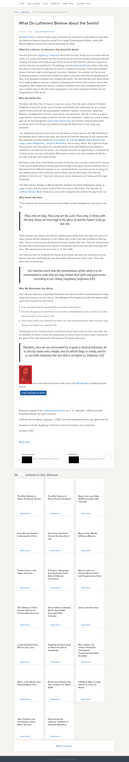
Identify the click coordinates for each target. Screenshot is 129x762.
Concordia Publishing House (45, 32)
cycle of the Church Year (59, 120)
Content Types (83, 4)
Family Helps (68, 4)
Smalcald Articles (81, 65)
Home (22, 4)
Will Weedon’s (83, 383)
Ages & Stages (33, 4)
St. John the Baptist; (76, 140)
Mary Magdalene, (36, 143)
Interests (55, 4)
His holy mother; (58, 140)
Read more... (25, 442)
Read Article (25, 513)
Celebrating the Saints (54, 410)
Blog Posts (25, 12)
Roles (45, 4)
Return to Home (64, 746)
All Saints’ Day (26, 37)
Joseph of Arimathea (56, 143)
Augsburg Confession (48, 55)
